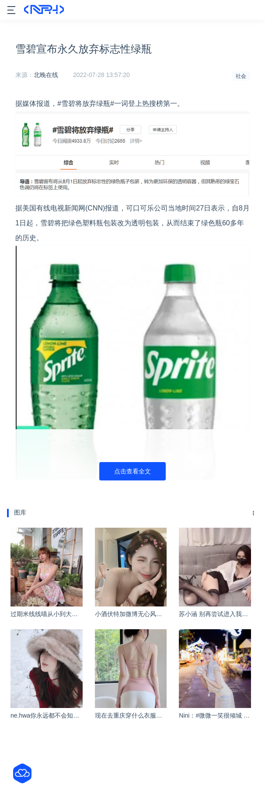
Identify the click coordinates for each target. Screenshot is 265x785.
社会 (241, 76)
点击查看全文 (132, 471)
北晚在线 (46, 74)
